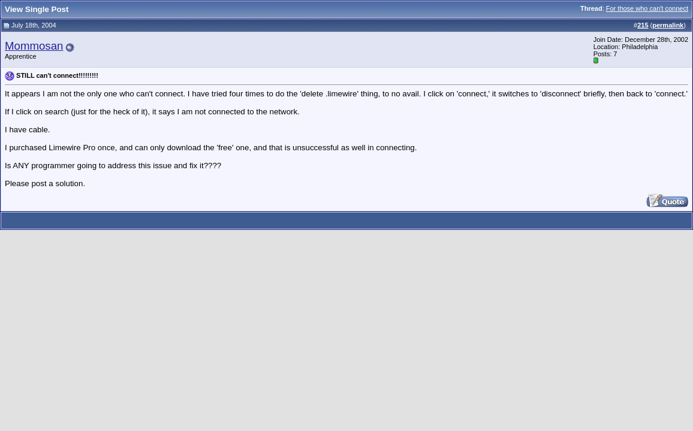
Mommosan (34, 46)
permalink (667, 25)
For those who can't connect (647, 8)
